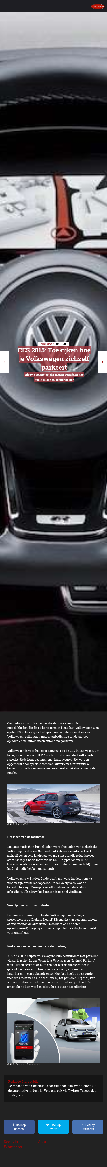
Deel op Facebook (19, 1127)
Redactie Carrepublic (23, 1081)
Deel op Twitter (54, 1127)
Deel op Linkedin (88, 1127)
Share (43, 1141)
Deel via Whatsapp (13, 1144)
